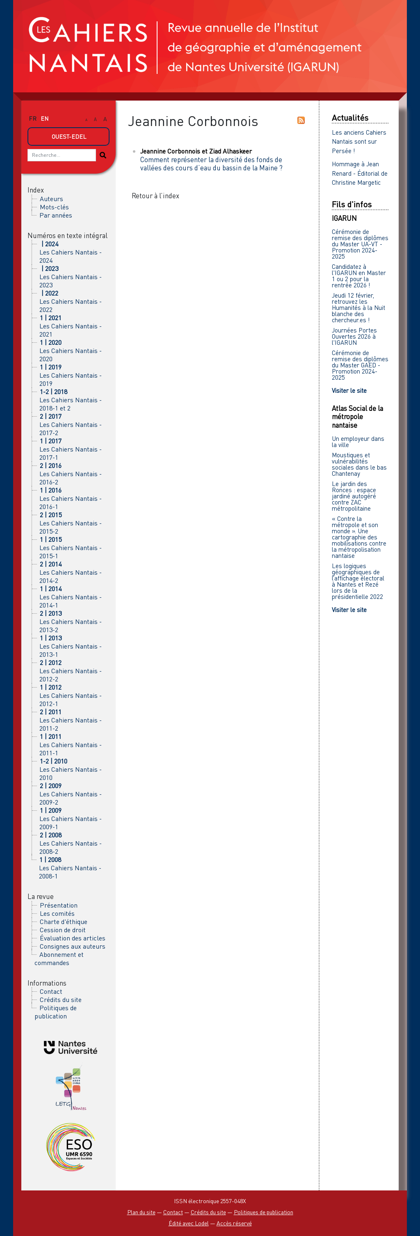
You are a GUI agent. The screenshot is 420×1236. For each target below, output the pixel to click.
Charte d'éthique (63, 921)
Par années (55, 215)
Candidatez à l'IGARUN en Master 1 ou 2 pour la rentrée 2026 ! (359, 276)
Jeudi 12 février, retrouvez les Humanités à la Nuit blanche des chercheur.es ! (358, 307)
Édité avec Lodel (189, 1223)
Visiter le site (349, 390)
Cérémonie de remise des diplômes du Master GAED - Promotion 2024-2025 (360, 365)
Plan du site (141, 1211)
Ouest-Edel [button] (69, 136)
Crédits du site (61, 999)
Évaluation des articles (72, 938)
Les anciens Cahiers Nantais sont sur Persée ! (359, 141)
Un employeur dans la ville (358, 441)
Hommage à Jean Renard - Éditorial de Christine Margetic (360, 173)
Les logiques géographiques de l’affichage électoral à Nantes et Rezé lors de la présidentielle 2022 (358, 581)
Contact (51, 991)
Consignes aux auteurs (72, 946)
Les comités (57, 913)
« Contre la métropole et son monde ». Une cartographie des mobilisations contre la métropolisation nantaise (359, 537)
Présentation (59, 905)
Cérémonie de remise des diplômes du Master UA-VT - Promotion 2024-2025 (360, 244)
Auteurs (51, 199)
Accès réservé (234, 1223)
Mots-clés (54, 207)
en (44, 118)
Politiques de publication (55, 1012)
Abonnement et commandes (59, 958)
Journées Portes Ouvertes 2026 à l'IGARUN (354, 336)
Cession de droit (63, 930)
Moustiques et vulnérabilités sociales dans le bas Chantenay (359, 464)
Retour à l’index (155, 195)
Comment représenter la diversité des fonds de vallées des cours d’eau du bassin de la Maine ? (211, 163)
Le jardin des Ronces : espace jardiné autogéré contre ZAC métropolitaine (354, 496)
